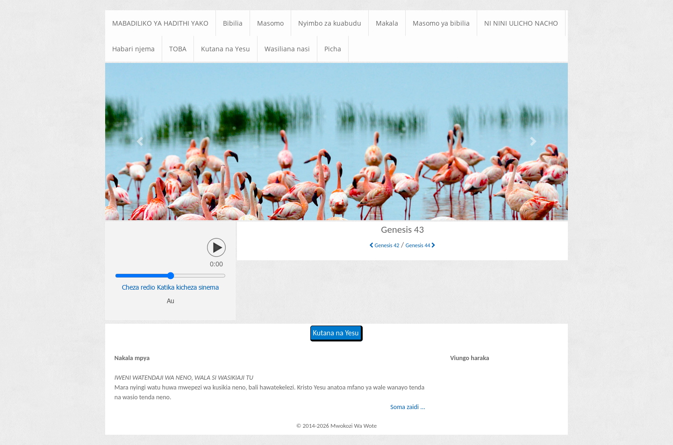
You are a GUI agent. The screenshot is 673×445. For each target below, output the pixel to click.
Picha (332, 48)
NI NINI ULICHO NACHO (521, 23)
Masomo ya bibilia (441, 23)
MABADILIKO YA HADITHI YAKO (160, 23)
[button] (140, 141)
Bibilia (233, 23)
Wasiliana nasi (287, 48)
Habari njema (133, 48)
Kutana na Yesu (225, 48)
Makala (387, 23)
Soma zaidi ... (407, 407)
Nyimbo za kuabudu (329, 23)
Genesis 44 (421, 245)
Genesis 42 (384, 245)
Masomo (270, 23)
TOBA (177, 48)
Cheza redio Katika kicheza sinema (170, 287)
